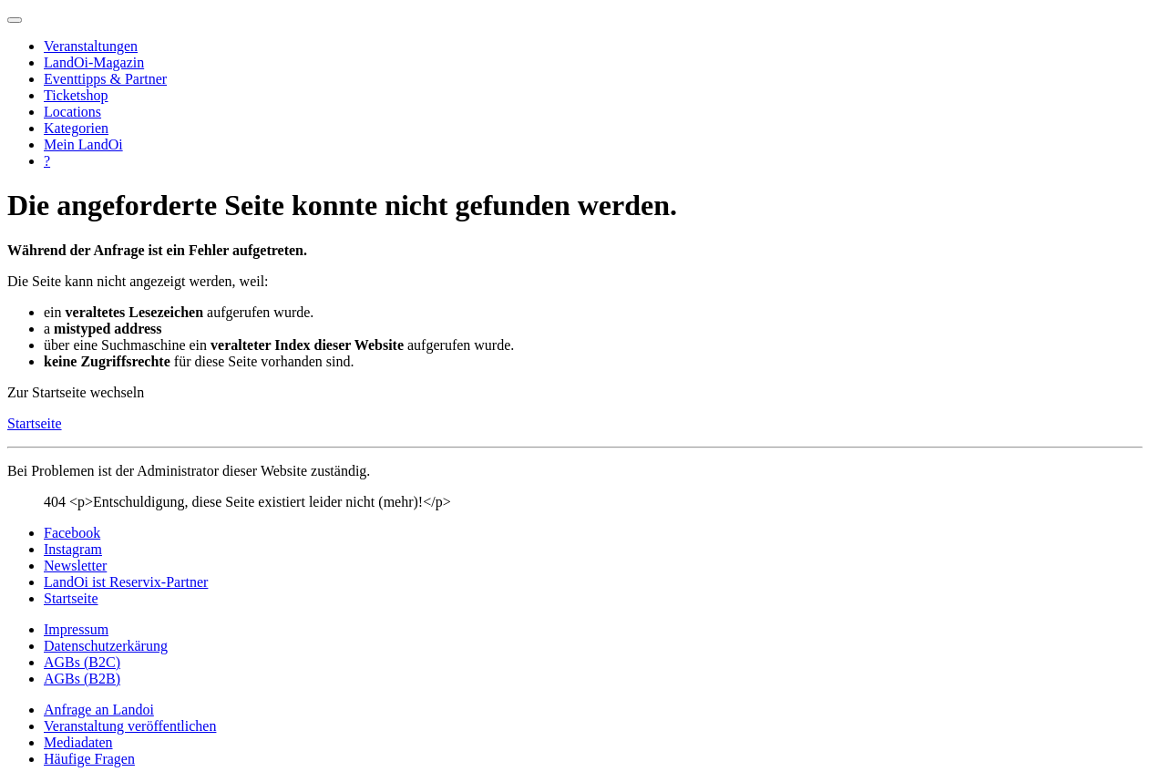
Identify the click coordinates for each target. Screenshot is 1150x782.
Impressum (76, 629)
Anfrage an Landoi (99, 709)
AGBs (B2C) (82, 662)
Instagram (73, 549)
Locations (72, 111)
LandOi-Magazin (94, 62)
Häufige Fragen (89, 759)
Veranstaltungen (91, 46)
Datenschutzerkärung (106, 645)
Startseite (34, 423)
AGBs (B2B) (82, 678)
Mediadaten (78, 742)
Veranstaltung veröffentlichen (130, 726)
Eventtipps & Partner (105, 79)
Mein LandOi (83, 144)
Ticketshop (76, 95)
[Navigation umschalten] (14, 20)
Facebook (72, 532)
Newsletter (75, 565)
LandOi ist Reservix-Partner (126, 582)
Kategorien (76, 128)
